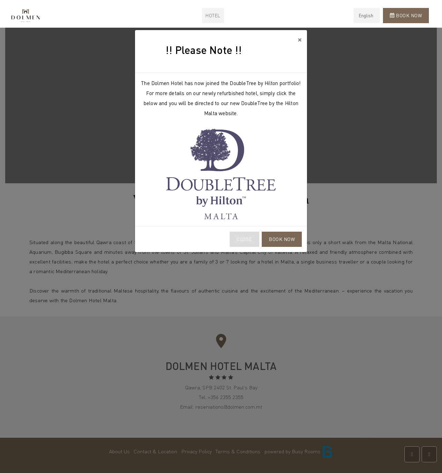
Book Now (282, 239)
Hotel (213, 15)
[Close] (299, 39)
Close (244, 239)
